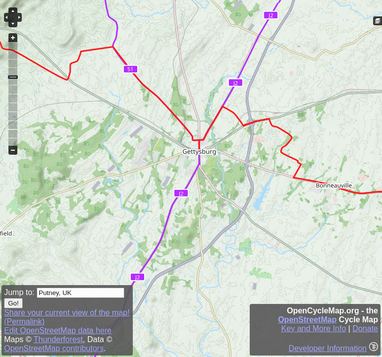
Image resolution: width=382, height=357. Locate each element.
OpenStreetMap (307, 319)
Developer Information (328, 348)
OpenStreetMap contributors (54, 348)
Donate (365, 328)
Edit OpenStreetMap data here (57, 330)
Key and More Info (313, 328)
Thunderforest (58, 339)
